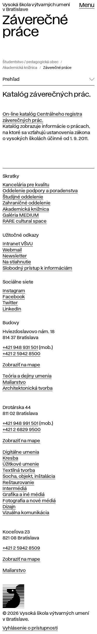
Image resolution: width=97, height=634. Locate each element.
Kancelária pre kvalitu (26, 185)
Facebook (14, 297)
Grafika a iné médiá (23, 495)
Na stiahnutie (17, 262)
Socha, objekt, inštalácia (29, 476)
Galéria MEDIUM (21, 215)
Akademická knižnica (20, 67)
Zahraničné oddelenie (26, 203)
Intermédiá (15, 489)
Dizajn (9, 507)
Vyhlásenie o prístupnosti (30, 628)
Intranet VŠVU (18, 244)
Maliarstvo (14, 382)
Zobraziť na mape (21, 365)
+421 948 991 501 (20, 423)
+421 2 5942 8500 (21, 354)
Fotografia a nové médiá (29, 501)
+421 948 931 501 (20, 348)
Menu (86, 5)
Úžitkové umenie (21, 464)
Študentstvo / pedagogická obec (30, 62)
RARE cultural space (25, 221)
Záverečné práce (57, 67)
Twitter (10, 303)
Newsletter (15, 256)
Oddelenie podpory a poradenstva (40, 191)
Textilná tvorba (19, 470)
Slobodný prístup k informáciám (37, 268)
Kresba (10, 458)
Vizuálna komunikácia (26, 513)
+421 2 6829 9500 (22, 430)
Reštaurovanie (18, 483)
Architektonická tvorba (28, 388)
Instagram (14, 291)
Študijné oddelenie (23, 197)
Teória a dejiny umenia (27, 376)
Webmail (12, 250)
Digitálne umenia (21, 452)
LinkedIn (12, 309)
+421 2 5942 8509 (21, 548)
